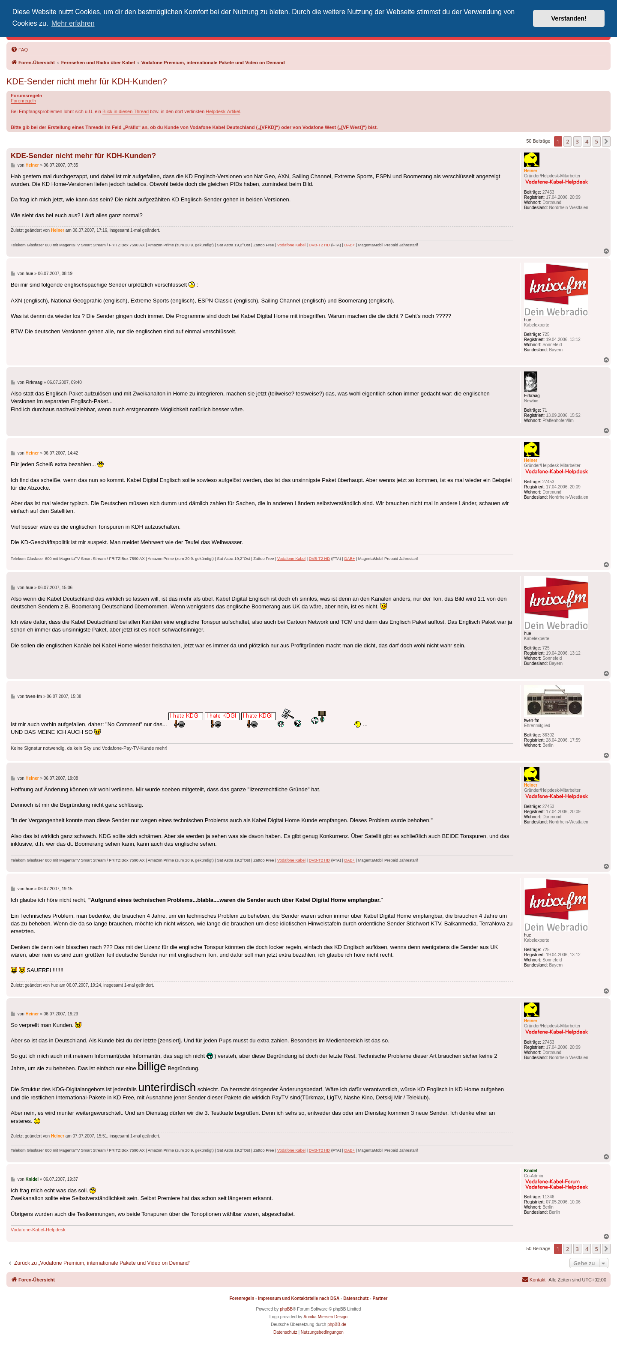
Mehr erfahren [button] (73, 23)
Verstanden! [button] (569, 18)
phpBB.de (336, 1324)
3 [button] (577, 141)
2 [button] (567, 141)
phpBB (286, 1309)
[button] (606, 141)
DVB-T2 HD (319, 245)
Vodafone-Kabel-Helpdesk (38, 1229)
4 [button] (586, 141)
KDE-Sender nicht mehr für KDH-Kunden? (86, 81)
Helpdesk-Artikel (223, 111)
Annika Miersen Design (325, 1316)
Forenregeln (23, 100)
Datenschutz (355, 1298)
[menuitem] (19, 50)
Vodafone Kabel (291, 245)
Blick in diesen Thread (125, 111)
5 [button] (596, 141)
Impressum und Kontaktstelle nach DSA (298, 1298)
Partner (379, 1298)
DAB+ (349, 245)
